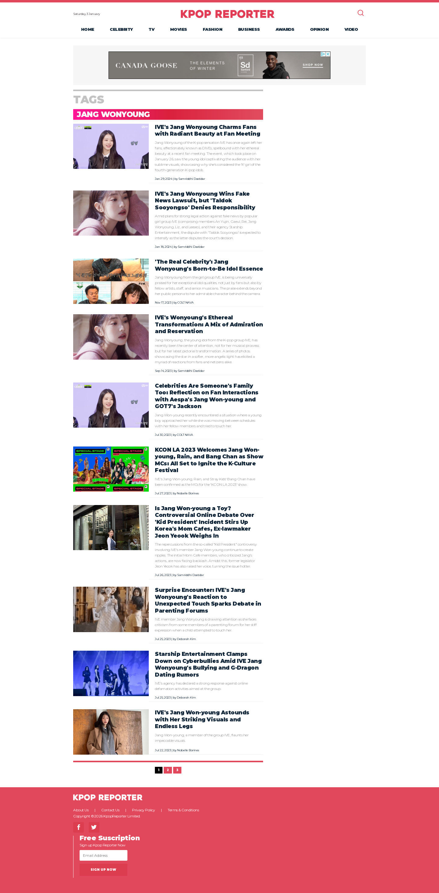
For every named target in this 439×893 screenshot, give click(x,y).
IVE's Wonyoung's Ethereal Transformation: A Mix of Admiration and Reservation (209, 324)
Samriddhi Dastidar (191, 179)
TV (151, 29)
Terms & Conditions (183, 810)
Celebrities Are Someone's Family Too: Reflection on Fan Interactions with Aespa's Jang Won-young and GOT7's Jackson (207, 396)
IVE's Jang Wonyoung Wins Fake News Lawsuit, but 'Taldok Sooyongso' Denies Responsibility (205, 200)
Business (249, 29)
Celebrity (121, 29)
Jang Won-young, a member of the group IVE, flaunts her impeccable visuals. (201, 738)
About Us (80, 810)
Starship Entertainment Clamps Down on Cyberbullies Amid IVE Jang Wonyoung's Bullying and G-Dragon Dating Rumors (208, 664)
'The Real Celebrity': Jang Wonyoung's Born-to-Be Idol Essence (209, 265)
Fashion (213, 29)
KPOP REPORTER (227, 13)
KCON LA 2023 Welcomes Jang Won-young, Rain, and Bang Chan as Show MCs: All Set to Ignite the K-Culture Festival (209, 460)
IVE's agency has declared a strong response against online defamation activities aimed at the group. (201, 686)
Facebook (78, 827)
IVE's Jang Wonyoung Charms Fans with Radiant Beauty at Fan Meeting (207, 130)
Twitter (94, 827)
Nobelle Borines (188, 493)
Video (351, 29)
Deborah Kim (186, 639)
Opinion (319, 29)
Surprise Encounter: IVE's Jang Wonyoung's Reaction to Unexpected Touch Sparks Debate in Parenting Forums (208, 600)
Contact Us (110, 810)
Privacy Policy (143, 810)
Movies (178, 29)
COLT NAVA (185, 302)
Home (87, 29)
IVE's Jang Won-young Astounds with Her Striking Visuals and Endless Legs (202, 719)
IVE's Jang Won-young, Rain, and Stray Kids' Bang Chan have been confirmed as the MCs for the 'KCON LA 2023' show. (205, 482)
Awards (285, 29)
